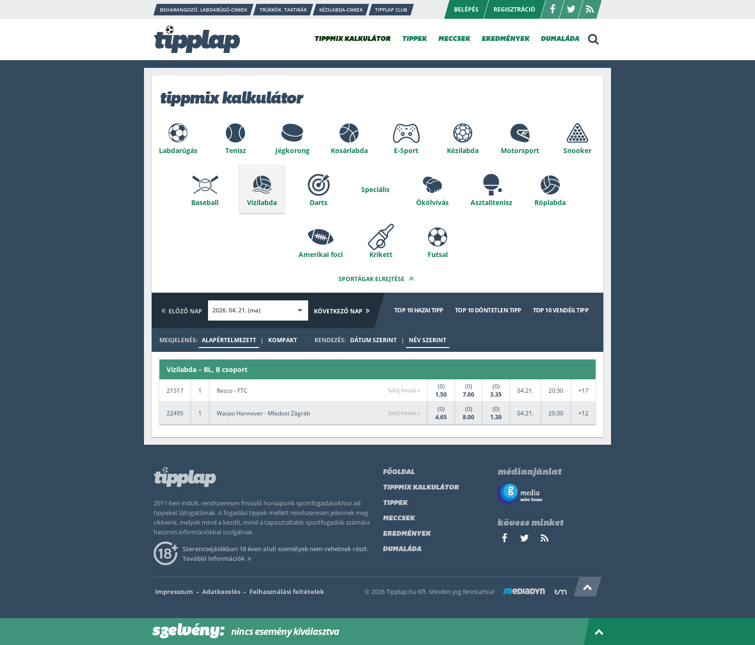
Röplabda (550, 202)
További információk (218, 558)
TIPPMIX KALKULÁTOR (352, 39)
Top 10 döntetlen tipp (488, 310)
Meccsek (399, 518)
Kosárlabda (349, 150)
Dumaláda (402, 549)
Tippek (395, 503)
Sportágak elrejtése (377, 278)
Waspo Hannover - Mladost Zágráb (263, 413)
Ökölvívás (432, 202)
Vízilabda (262, 202)
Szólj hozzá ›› (404, 390)
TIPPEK (414, 39)
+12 (583, 413)
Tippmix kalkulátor (421, 487)
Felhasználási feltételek (286, 591)
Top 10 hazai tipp (418, 310)
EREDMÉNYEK (505, 39)
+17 (583, 391)
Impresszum (174, 591)
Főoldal (399, 472)
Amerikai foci (321, 254)
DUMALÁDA (560, 39)
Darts (318, 202)
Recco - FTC (232, 391)
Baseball (205, 202)
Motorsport (520, 150)
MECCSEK (454, 39)
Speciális (375, 189)
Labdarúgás (178, 150)
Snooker (577, 150)
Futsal (438, 254)
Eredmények (406, 534)
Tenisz (235, 150)
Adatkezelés (221, 591)
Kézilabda (463, 150)
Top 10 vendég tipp (560, 310)
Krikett (380, 254)
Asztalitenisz (491, 202)
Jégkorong (292, 150)
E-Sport (406, 150)
